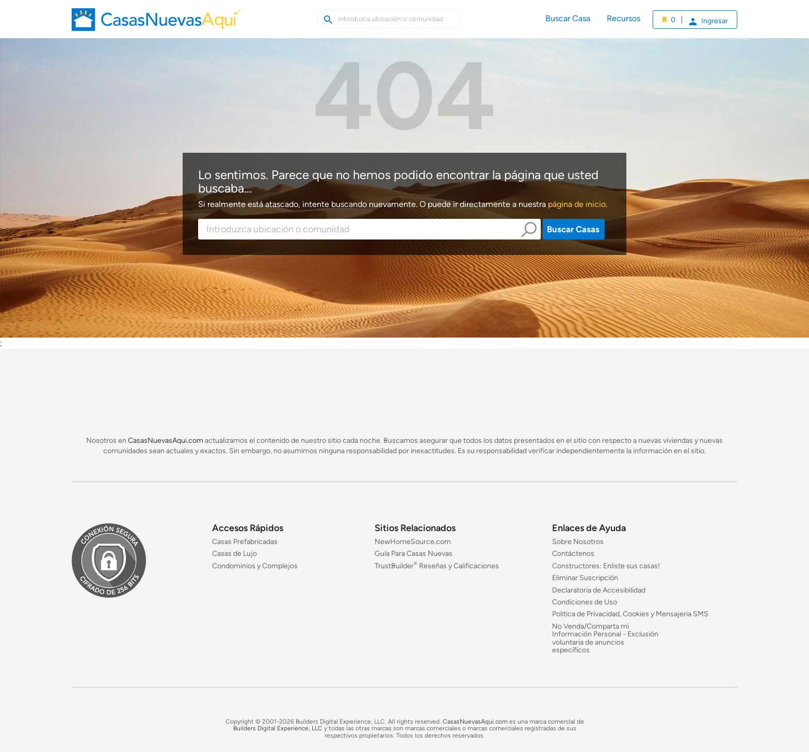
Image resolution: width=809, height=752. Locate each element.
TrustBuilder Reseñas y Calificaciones (437, 566)
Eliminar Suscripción (585, 578)
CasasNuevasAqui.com (165, 440)
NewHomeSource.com (413, 541)
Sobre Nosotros (578, 541)
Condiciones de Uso (584, 602)
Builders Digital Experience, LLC (277, 728)
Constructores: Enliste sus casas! (606, 566)
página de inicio (577, 204)
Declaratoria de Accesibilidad (598, 590)
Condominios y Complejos (255, 566)
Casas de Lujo (234, 554)
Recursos (623, 18)
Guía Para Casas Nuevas (413, 554)
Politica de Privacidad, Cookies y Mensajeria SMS (630, 614)
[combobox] (369, 229)
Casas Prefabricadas (245, 541)
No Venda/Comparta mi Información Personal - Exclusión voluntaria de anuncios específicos (605, 638)
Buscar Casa (567, 18)
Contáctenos (573, 554)
